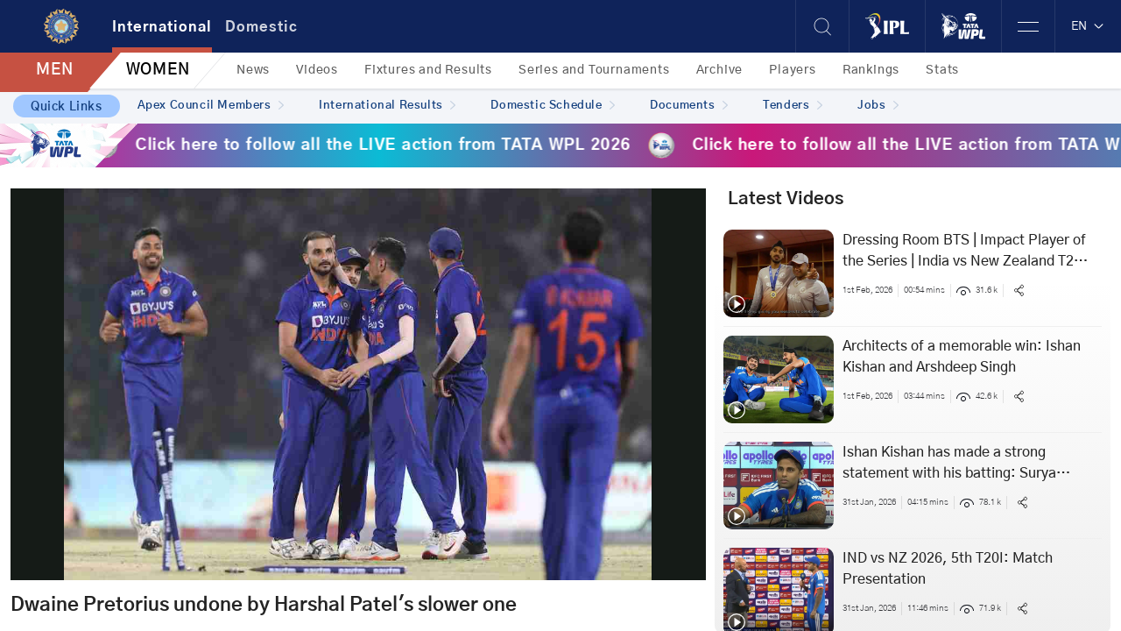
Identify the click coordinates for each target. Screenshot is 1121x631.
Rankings (871, 70)
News (253, 70)
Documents (689, 105)
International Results (387, 105)
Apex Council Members (211, 105)
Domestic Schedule (552, 105)
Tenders (792, 105)
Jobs (878, 105)
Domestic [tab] (261, 27)
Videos (317, 70)
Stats (942, 70)
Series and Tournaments (594, 70)
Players (792, 70)
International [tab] (162, 27)
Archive (720, 70)
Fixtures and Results (428, 70)
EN (1088, 26)
